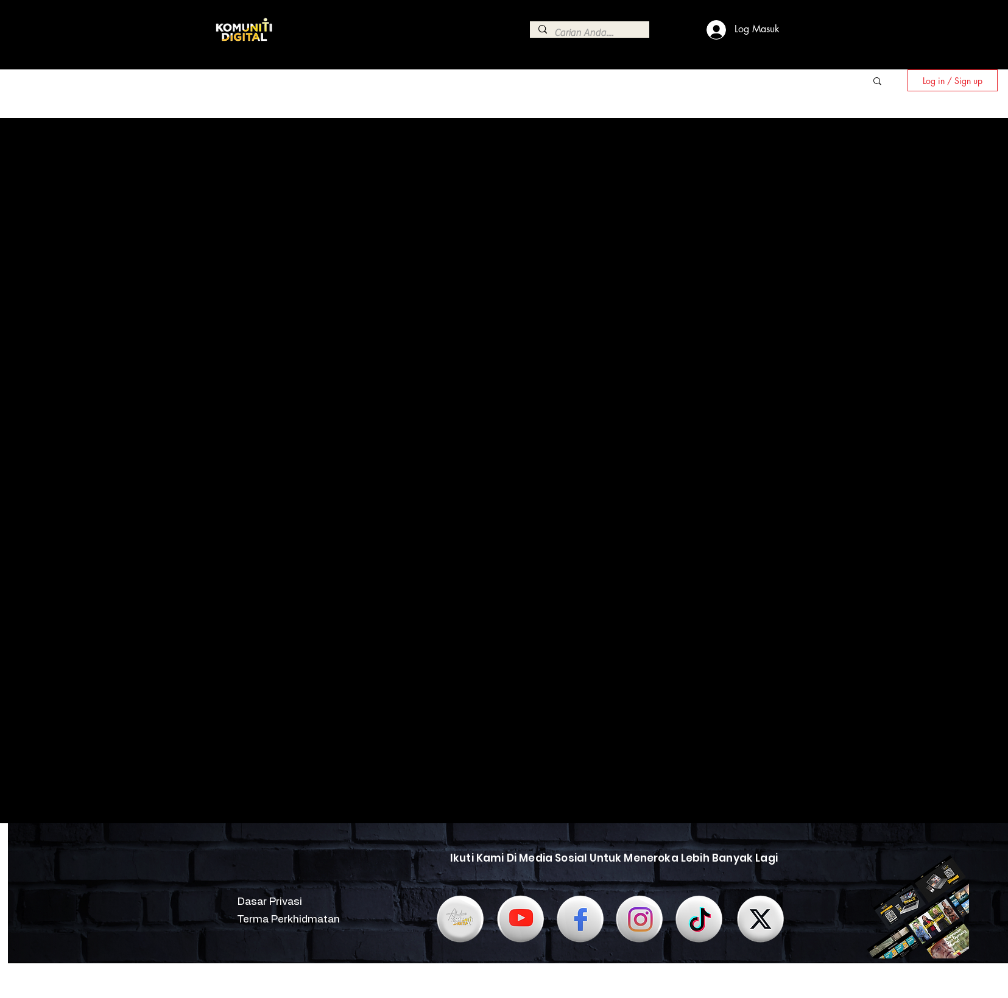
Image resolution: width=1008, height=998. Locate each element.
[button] (877, 82)
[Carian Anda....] (589, 32)
